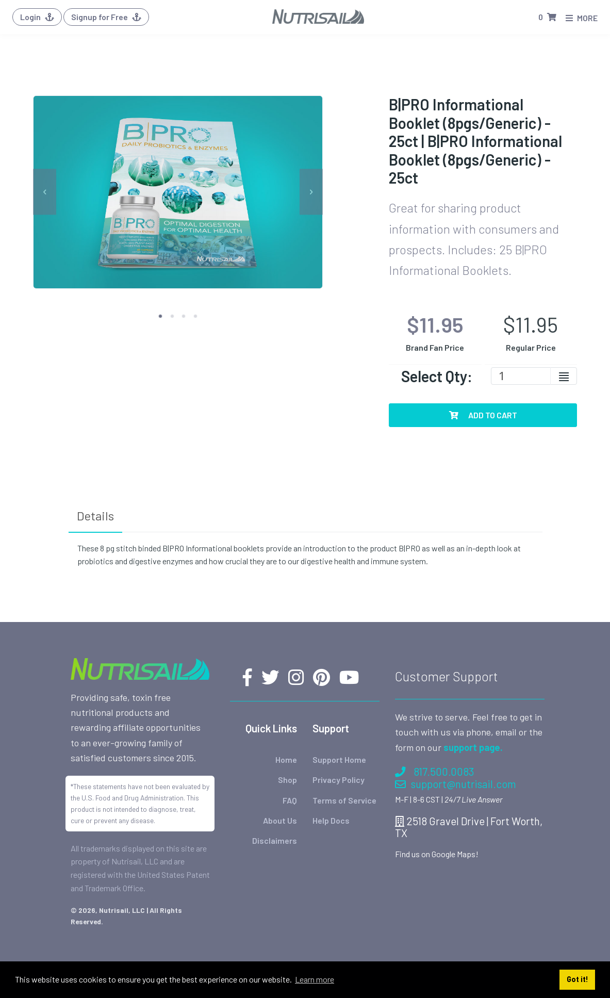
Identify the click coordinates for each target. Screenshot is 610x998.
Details (95, 515)
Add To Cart (483, 415)
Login (37, 17)
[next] (311, 192)
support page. (473, 747)
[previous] (44, 192)
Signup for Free (106, 17)
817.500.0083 (434, 771)
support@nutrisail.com (455, 783)
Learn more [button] (314, 979)
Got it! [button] (577, 979)
